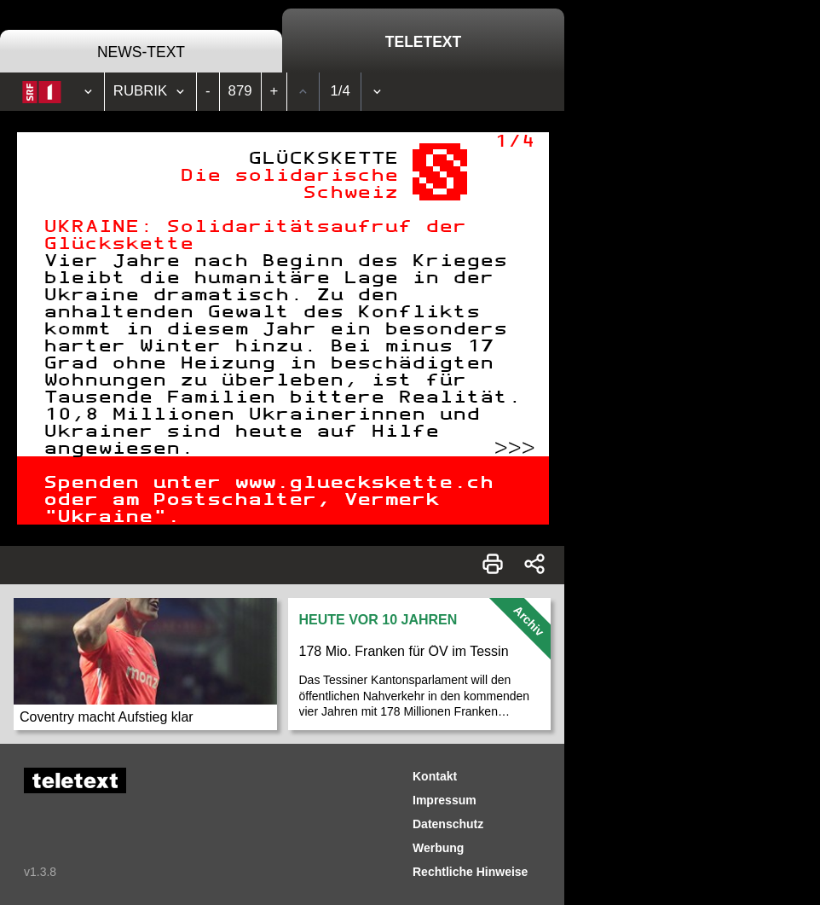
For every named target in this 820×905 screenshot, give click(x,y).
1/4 (340, 91)
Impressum (444, 800)
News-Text (141, 52)
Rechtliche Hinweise (470, 872)
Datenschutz (448, 824)
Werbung (438, 848)
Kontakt (435, 776)
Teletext (423, 41)
